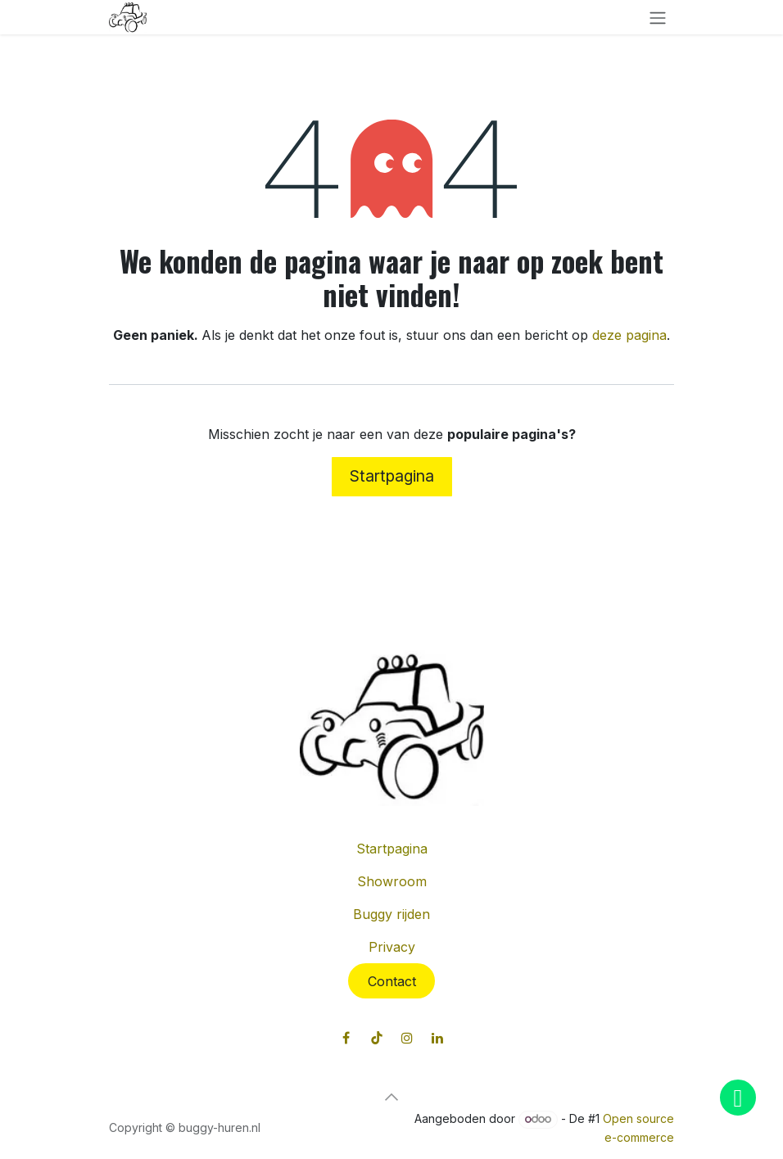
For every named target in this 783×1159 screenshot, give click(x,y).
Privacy (392, 947)
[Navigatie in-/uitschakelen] (657, 17)
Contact (392, 981)
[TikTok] (377, 1038)
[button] (391, 1096)
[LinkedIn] (437, 1038)
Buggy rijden (391, 914)
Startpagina (392, 476)
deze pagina (629, 335)
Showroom (392, 881)
